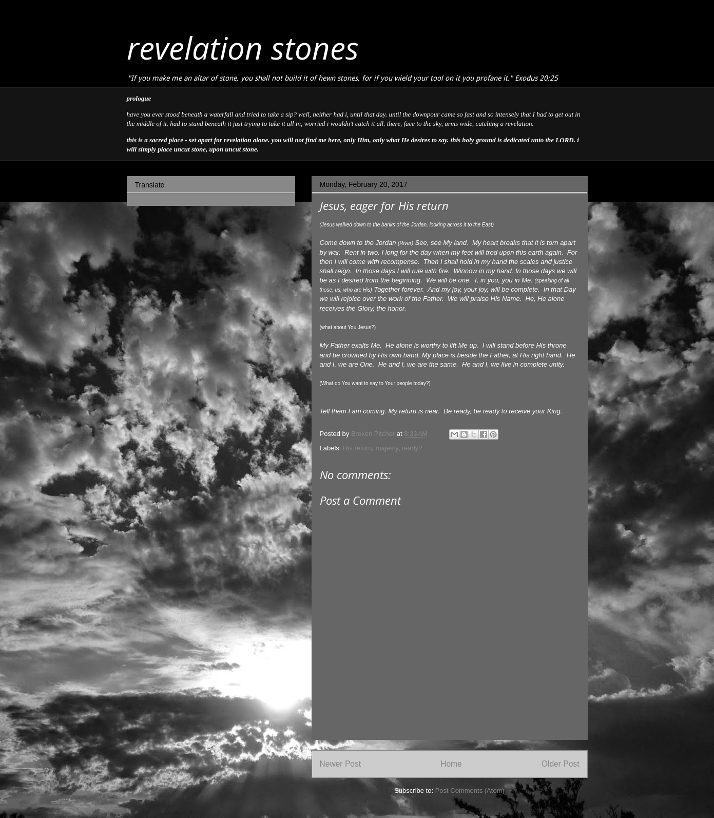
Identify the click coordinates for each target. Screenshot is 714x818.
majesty (387, 448)
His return (357, 448)
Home (451, 763)
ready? (412, 448)
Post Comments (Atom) (470, 790)
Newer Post (340, 763)
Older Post (561, 763)
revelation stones (243, 48)
